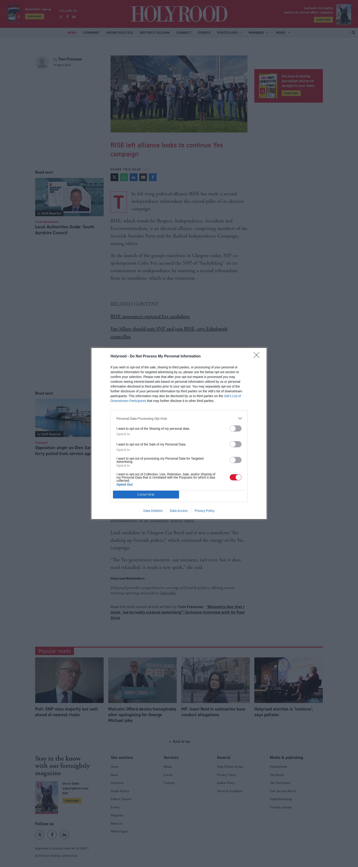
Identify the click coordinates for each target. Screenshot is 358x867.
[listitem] (179, 418)
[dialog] (179, 433)
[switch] (236, 428)
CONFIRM (146, 494)
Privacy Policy (205, 511)
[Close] (258, 356)
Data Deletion (153, 511)
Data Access (179, 511)
